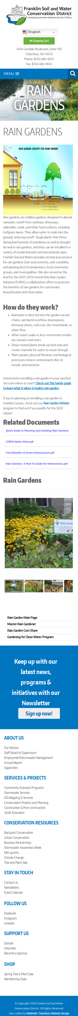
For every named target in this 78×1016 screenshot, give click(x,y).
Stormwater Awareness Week (22, 847)
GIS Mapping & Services (18, 798)
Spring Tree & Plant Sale (18, 974)
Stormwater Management (36, 758)
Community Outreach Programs (24, 788)
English (32, 32)
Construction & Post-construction (25, 808)
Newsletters (11, 887)
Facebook (10, 913)
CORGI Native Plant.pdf (19, 441)
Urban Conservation (16, 837)
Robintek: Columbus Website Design (48, 1013)
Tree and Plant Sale (15, 862)
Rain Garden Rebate (56, 403)
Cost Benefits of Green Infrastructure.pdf (30, 452)
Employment (12, 758)
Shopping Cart (39, 40)
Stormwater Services (17, 793)
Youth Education (14, 813)
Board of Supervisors (23, 753)
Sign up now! (39, 713)
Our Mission (11, 748)
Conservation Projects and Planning (26, 803)
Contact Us (11, 882)
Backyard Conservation (18, 832)
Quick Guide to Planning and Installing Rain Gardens (37, 430)
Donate (8, 943)
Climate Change (14, 857)
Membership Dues (15, 979)
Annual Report (13, 763)
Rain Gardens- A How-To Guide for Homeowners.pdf (37, 463)
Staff (7, 753)
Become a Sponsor (15, 953)
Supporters (11, 768)
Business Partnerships (17, 842)
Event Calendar (13, 892)
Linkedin (9, 923)
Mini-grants (11, 852)
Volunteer (10, 948)
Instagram (10, 918)
